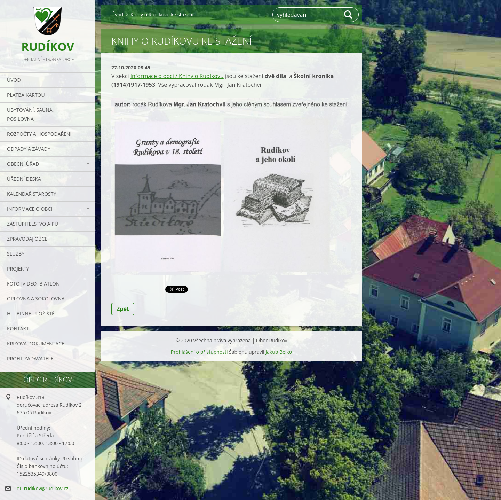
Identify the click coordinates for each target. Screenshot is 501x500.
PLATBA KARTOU (26, 95)
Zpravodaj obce (27, 238)
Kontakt (18, 328)
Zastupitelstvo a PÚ (32, 223)
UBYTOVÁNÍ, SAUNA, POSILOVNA (30, 114)
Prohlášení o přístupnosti (199, 352)
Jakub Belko (278, 352)
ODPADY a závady (28, 149)
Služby (15, 253)
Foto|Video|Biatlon (33, 283)
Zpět (123, 309)
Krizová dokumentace (35, 343)
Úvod (14, 80)
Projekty (18, 268)
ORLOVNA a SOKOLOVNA (36, 298)
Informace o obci (29, 208)
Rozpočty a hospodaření (39, 134)
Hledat (348, 14)
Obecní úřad (23, 164)
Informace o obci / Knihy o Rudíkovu (177, 76)
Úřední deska (24, 178)
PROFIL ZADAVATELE (30, 358)
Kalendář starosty (31, 193)
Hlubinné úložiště (31, 313)
